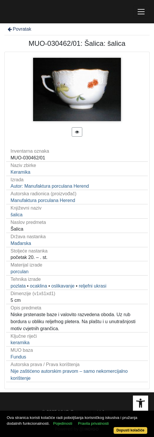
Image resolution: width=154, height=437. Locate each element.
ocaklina (38, 285)
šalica (17, 214)
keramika (20, 342)
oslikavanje (62, 285)
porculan (19, 271)
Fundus (18, 356)
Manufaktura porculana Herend (43, 200)
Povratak (19, 29)
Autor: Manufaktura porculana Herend (50, 186)
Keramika (20, 172)
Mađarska (21, 243)
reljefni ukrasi (92, 285)
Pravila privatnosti (93, 423)
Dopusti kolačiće (130, 430)
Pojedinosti (62, 423)
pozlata (18, 285)
